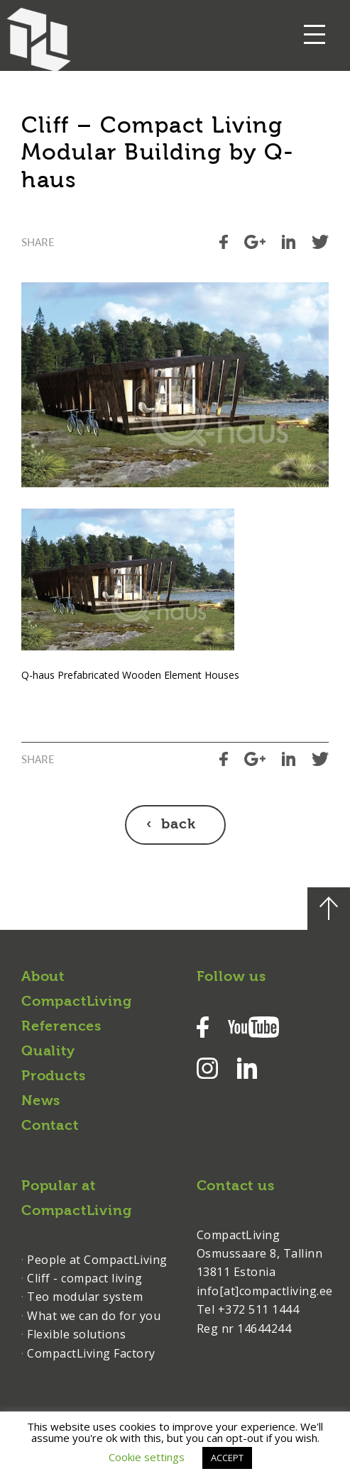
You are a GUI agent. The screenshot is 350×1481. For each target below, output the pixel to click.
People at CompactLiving (97, 1260)
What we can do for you (93, 1316)
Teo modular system (85, 1296)
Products (53, 1077)
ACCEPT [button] (227, 1457)
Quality (48, 1052)
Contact (50, 1126)
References (61, 1027)
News (40, 1101)
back (178, 825)
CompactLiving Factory (91, 1353)
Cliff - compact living (84, 1278)
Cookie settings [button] (147, 1457)
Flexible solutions (76, 1334)
